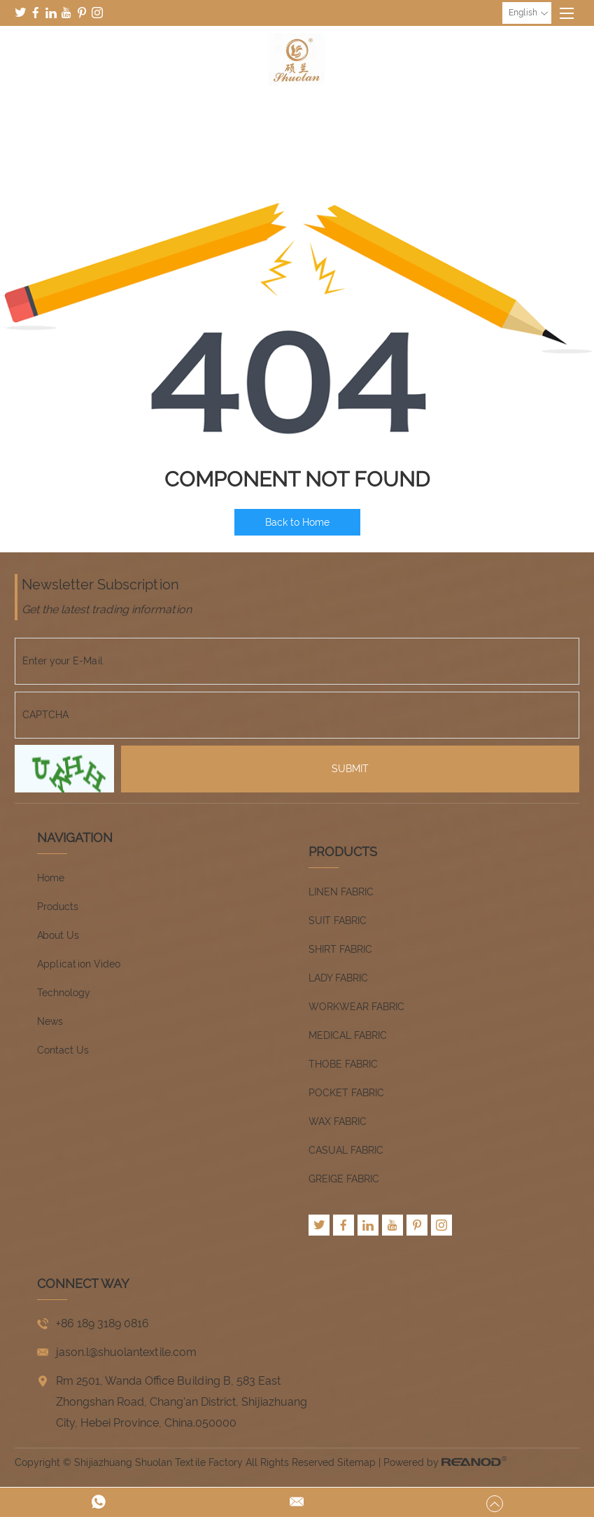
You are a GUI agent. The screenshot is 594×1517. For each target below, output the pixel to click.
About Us (58, 935)
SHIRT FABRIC (340, 949)
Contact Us (63, 1050)
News (50, 1021)
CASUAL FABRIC (346, 1150)
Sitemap (356, 1462)
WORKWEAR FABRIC (356, 1006)
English (528, 13)
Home (50, 877)
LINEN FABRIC (341, 891)
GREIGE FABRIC (344, 1178)
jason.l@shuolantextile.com (126, 1352)
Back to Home (297, 522)
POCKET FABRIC (346, 1092)
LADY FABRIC (338, 978)
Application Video (78, 964)
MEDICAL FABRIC (348, 1035)
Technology (63, 992)
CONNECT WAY (83, 1283)
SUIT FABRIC (338, 920)
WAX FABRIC (338, 1121)
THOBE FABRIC (343, 1064)
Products (57, 906)
